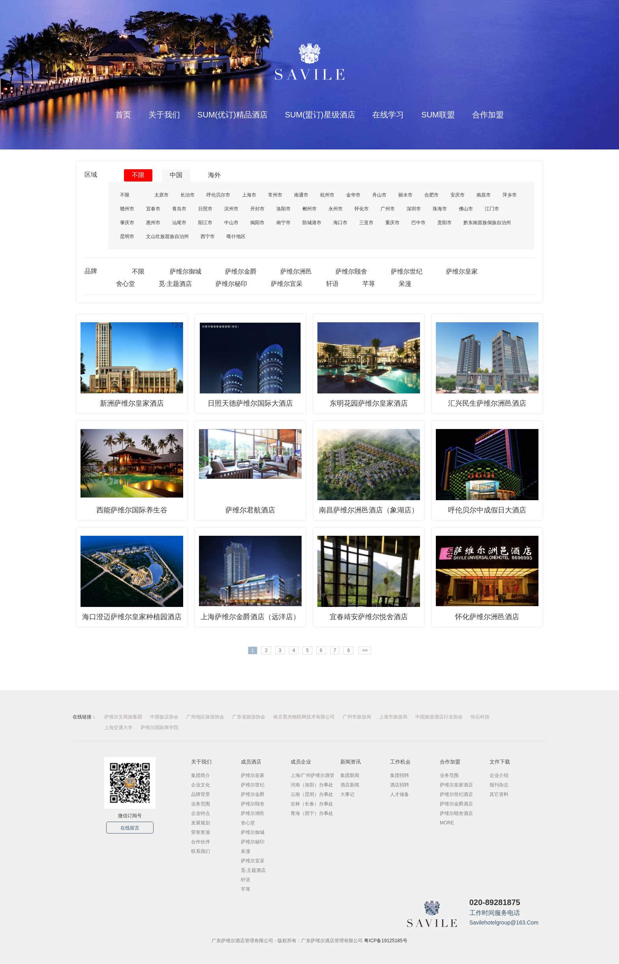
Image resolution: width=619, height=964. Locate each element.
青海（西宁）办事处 (312, 813)
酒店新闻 (349, 785)
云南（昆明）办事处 (312, 794)
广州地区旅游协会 (205, 717)
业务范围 (200, 804)
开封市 (257, 209)
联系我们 (200, 851)
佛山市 (466, 209)
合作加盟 (488, 114)
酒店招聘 (399, 785)
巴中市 (418, 222)
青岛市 (179, 209)
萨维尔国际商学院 (159, 727)
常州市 (275, 195)
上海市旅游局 (393, 717)
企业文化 (200, 785)
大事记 (347, 794)
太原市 (161, 195)
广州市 (388, 209)
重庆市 (392, 222)
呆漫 (405, 283)
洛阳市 (283, 209)
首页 (123, 114)
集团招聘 (399, 775)
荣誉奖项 (200, 832)
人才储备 (399, 794)
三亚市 (366, 222)
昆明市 (127, 236)
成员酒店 (251, 762)
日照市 (205, 209)
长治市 (187, 195)
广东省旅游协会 (248, 717)
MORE (447, 823)
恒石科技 (480, 717)
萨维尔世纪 (406, 271)
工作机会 (400, 762)
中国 (176, 175)
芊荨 (368, 283)
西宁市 (208, 236)
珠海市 (440, 209)
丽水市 (405, 195)
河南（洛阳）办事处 (312, 785)
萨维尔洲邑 (296, 271)
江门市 (492, 209)
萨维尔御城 (185, 271)
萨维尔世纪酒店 (456, 794)
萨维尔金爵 (241, 271)
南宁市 (283, 222)
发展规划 (200, 823)
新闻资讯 (350, 762)
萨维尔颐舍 (351, 271)
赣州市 (127, 209)
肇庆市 (127, 222)
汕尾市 (179, 222)
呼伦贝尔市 (218, 195)
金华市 (353, 195)
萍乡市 (510, 195)
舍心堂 (125, 283)
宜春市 (153, 209)
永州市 (335, 209)
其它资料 (499, 794)
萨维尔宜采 (286, 283)
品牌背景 (200, 794)
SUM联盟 (437, 114)
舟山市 (379, 195)
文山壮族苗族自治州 (167, 236)
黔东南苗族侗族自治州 (487, 222)
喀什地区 (236, 236)
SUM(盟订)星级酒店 (320, 114)
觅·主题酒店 (175, 283)
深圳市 (414, 209)
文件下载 (500, 762)
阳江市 (205, 222)
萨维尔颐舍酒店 (456, 813)
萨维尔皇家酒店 (456, 785)
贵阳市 (444, 222)
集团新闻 (349, 775)
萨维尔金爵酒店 (456, 804)
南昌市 (483, 195)
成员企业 (301, 762)
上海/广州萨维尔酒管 (312, 775)
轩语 (332, 283)
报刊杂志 (499, 785)
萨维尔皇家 (462, 271)
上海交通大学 (118, 727)
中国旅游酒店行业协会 (439, 717)
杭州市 (327, 195)
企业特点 (200, 813)
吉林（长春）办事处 (312, 804)
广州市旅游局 (357, 717)
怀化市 (362, 209)
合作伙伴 (200, 842)
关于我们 (164, 114)
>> (365, 650)
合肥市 (431, 195)
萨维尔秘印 (231, 283)
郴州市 (309, 209)
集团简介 (200, 775)
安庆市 (457, 195)
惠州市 (153, 222)
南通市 (301, 195)
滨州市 (231, 209)
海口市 (340, 222)
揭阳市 (257, 222)
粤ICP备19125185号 (385, 940)
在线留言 (129, 828)
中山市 (231, 222)
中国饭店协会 (164, 717)
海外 (214, 175)
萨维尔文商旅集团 (123, 717)
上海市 (249, 195)
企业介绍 (499, 775)
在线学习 (388, 114)
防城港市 (311, 222)
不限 (138, 175)
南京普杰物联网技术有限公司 (304, 717)
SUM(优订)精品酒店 (232, 114)
